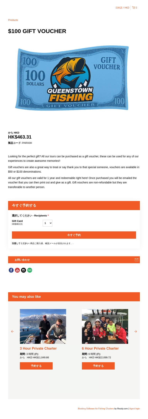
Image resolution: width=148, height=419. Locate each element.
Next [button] (136, 331)
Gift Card (27, 223)
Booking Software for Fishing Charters (96, 408)
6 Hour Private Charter (100, 348)
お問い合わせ (22, 259)
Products (13, 20)
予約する (36, 365)
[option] (43, 339)
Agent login (134, 408)
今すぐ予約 (74, 235)
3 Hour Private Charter (38, 348)
